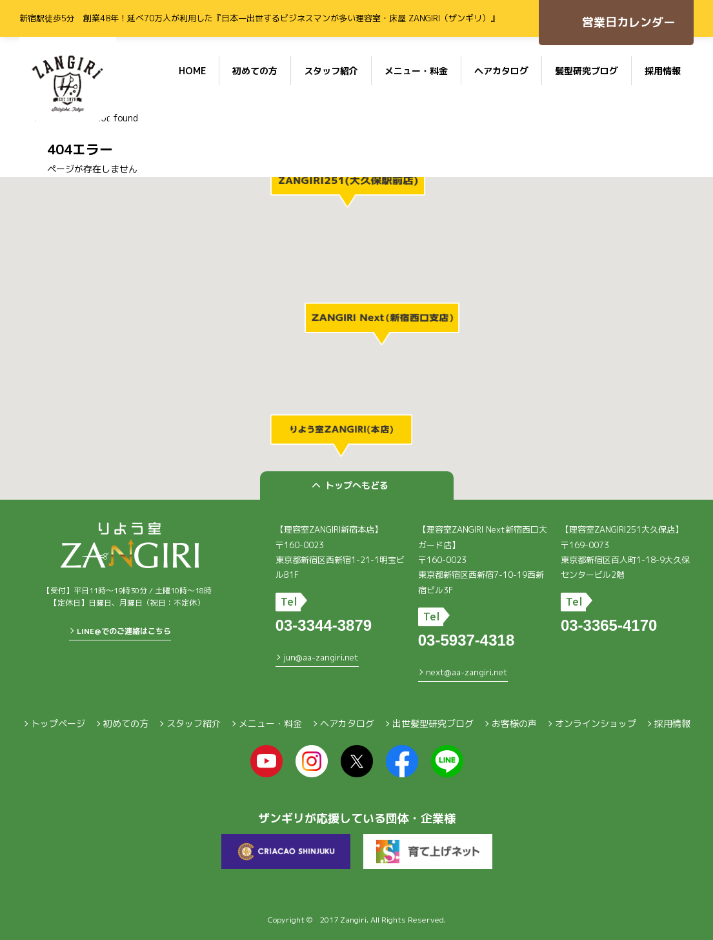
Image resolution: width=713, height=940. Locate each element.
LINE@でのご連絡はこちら (124, 631)
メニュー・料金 (416, 71)
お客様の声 (514, 723)
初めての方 (254, 71)
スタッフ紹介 (331, 71)
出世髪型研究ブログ (433, 723)
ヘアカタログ (501, 71)
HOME (192, 71)
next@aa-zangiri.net (467, 672)
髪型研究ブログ (586, 71)
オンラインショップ (595, 723)
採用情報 (663, 71)
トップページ (58, 723)
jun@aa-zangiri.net (321, 657)
